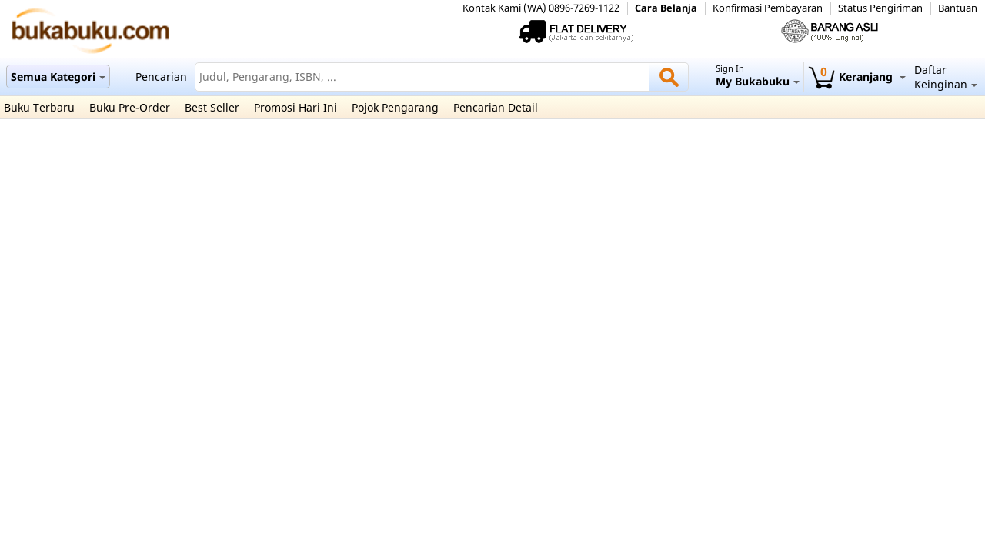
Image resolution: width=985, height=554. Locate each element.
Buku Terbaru (39, 107)
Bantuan (957, 8)
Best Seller (212, 107)
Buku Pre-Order (129, 107)
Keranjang (857, 76)
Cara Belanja (666, 8)
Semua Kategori (58, 76)
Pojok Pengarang (395, 107)
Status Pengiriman (880, 8)
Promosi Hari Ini (295, 107)
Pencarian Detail (495, 107)
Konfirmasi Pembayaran (768, 8)
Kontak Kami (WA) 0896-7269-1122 (540, 8)
